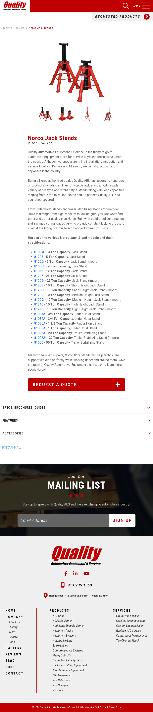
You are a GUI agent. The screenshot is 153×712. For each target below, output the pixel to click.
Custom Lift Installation (130, 625)
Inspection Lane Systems (68, 660)
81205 (38, 257)
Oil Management (62, 675)
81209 (38, 295)
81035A (39, 323)
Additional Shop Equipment (69, 625)
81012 (38, 271)
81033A (39, 314)
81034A (39, 319)
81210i (39, 309)
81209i (39, 300)
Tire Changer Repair (128, 640)
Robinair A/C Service (128, 630)
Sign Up (122, 520)
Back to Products (13, 28)
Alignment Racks (63, 630)
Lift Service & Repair (128, 615)
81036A (39, 328)
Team (12, 632)
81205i (39, 261)
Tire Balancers (61, 680)
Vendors (58, 690)
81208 (38, 285)
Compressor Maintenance (131, 635)
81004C (39, 252)
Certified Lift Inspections (130, 620)
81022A (39, 333)
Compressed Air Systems (68, 650)
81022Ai (40, 338)
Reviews (14, 637)
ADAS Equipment (63, 620)
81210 (38, 304)
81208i (39, 290)
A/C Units (58, 615)
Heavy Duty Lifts (62, 655)
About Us (14, 622)
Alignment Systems (64, 635)
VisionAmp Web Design (95, 707)
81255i (39, 280)
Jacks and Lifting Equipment (70, 665)
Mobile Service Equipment (68, 670)
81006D (40, 266)
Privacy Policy (115, 707)
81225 (38, 276)
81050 (38, 342)
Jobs (12, 642)
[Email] (63, 520)
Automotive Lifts (62, 640)
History (13, 627)
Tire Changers (61, 685)
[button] (122, 16)
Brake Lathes (60, 645)
